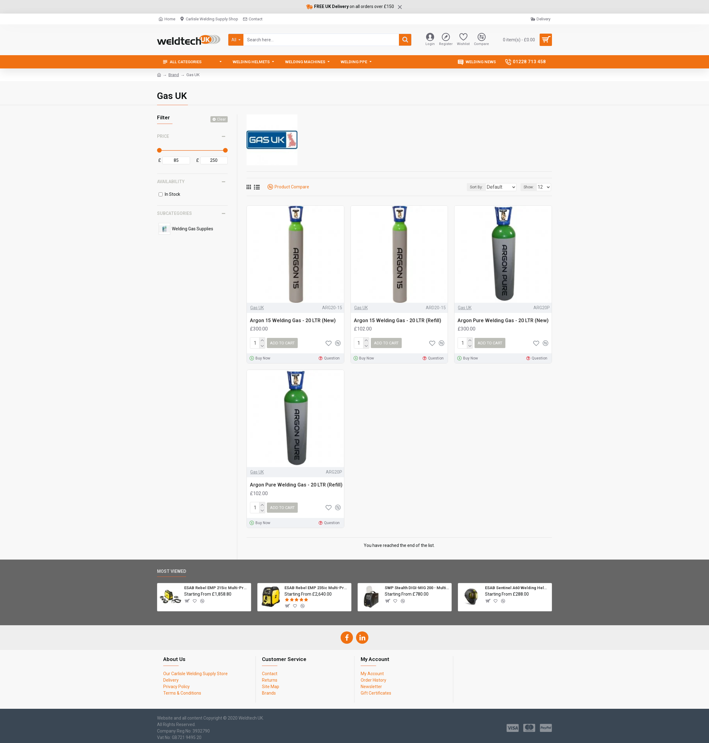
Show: (530, 187)
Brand (173, 74)
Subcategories (174, 213)
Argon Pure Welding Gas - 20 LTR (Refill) (296, 483)
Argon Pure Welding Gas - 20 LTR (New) (503, 320)
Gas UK (257, 307)
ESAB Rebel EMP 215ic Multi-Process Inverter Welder (216, 585)
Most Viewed (171, 568)
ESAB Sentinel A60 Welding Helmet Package (517, 585)
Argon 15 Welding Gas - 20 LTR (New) (293, 320)
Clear (221, 119)
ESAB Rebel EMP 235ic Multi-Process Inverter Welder (316, 585)
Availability (171, 181)
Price (163, 136)
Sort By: (472, 187)
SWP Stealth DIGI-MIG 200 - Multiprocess (417, 585)
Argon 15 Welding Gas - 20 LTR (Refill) (397, 320)
